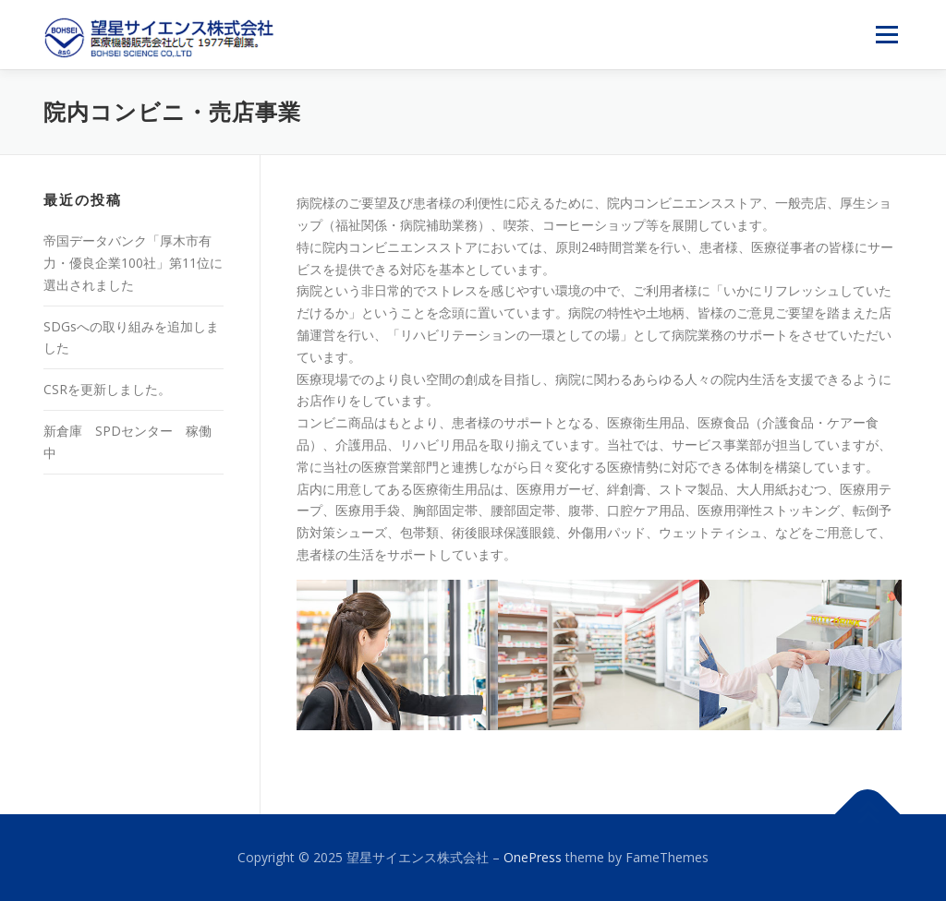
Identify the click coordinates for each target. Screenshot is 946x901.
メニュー (886, 34)
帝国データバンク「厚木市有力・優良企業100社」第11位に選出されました (133, 263)
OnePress (532, 857)
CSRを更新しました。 (107, 389)
